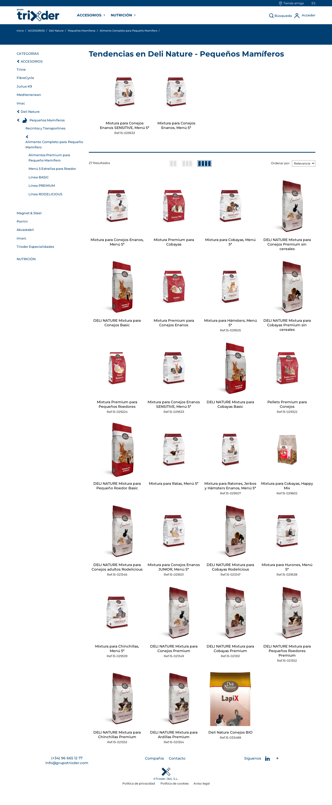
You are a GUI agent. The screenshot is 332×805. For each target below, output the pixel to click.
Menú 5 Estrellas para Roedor (52, 169)
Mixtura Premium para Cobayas (174, 242)
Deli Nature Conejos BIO (230, 732)
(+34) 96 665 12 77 (66, 758)
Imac (21, 103)
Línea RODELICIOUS (45, 194)
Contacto (177, 758)
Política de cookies (174, 783)
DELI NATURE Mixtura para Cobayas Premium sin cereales (287, 325)
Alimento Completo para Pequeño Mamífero (54, 144)
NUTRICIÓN (122, 15)
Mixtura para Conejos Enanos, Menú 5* (176, 125)
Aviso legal (201, 783)
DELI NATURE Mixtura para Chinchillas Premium (117, 734)
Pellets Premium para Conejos (287, 404)
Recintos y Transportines (45, 128)
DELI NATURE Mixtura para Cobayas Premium (230, 648)
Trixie (21, 69)
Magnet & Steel (29, 213)
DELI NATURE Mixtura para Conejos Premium (174, 648)
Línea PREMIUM (42, 185)
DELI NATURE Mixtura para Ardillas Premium (174, 734)
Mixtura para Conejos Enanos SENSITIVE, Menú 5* (124, 125)
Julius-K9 (24, 86)
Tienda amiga (293, 3)
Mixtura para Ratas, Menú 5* (174, 483)
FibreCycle (25, 78)
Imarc (21, 238)
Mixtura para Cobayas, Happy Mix (287, 485)
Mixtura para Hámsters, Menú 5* (230, 322)
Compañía (154, 758)
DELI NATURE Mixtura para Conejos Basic (117, 322)
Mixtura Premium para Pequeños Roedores (117, 404)
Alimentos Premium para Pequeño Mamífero (49, 157)
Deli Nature (30, 112)
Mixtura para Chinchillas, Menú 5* (117, 648)
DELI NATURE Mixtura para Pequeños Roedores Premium (287, 651)
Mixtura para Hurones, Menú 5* (287, 567)
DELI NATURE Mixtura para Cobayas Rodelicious (230, 567)
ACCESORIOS (89, 15)
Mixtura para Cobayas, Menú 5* (230, 242)
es (313, 3)
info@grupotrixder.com (66, 763)
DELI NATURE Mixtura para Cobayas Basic (230, 404)
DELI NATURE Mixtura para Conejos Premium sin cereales (287, 244)
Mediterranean (29, 95)
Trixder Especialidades (35, 247)
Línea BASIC (39, 177)
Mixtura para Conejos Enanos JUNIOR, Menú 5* (174, 567)
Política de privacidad (139, 783)
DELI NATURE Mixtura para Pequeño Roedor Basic (117, 485)
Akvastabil (25, 230)
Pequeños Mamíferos (47, 120)
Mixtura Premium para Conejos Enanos (174, 322)
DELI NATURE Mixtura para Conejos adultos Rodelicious (117, 567)
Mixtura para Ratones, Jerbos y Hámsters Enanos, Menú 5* (230, 485)
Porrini (22, 221)
